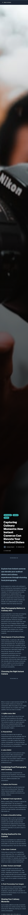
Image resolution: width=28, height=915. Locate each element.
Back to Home (6, 2)
